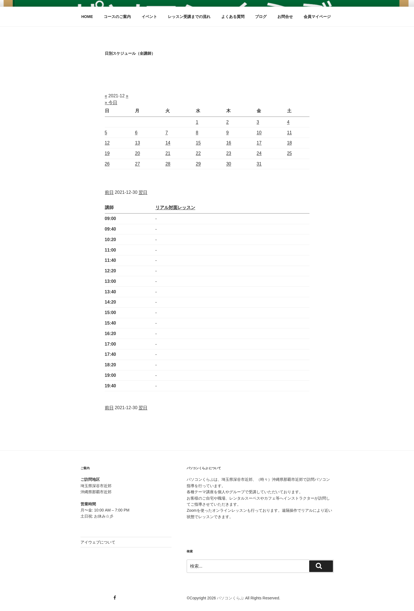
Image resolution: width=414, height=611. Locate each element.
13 (137, 142)
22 (198, 153)
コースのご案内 (117, 16)
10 (259, 132)
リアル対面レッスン (175, 207)
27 (137, 163)
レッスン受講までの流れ (189, 16)
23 (228, 153)
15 (198, 142)
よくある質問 (232, 16)
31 (259, 163)
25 (289, 153)
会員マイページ (317, 16)
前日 (109, 192)
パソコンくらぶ (230, 598)
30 (228, 163)
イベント (149, 16)
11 (289, 132)
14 (167, 142)
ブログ (261, 16)
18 (289, 142)
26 (107, 163)
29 (198, 163)
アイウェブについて (97, 542)
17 (259, 142)
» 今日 (111, 102)
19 (107, 153)
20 (137, 153)
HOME (87, 16)
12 (107, 142)
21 (167, 153)
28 (167, 163)
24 (259, 153)
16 (228, 142)
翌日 (143, 192)
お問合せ (285, 16)
